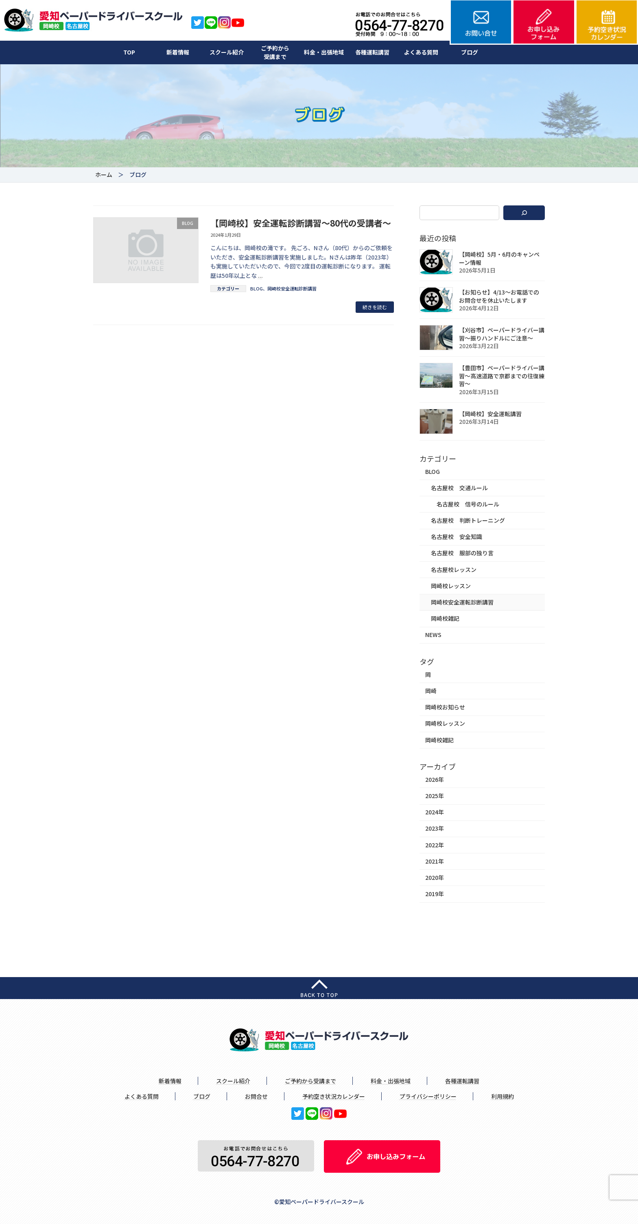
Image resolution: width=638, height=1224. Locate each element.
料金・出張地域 (324, 52)
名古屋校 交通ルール (459, 487)
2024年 (434, 812)
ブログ (469, 52)
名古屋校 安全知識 (456, 536)
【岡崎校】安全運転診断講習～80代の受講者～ (300, 223)
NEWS (433, 635)
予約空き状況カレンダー (333, 1096)
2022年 (434, 844)
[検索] (524, 212)
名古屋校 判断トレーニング (468, 520)
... (260, 275)
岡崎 (431, 691)
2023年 (434, 828)
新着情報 (177, 52)
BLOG (256, 288)
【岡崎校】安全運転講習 (490, 413)
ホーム (103, 174)
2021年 (434, 861)
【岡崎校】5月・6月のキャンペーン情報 (499, 258)
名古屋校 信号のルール (468, 504)
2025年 (434, 796)
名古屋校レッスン (453, 569)
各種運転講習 (372, 52)
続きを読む (375, 306)
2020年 (434, 877)
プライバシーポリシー (428, 1096)
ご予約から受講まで (275, 52)
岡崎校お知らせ (445, 707)
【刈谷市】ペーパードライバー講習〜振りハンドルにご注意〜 (501, 334)
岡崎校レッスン (451, 585)
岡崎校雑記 (445, 618)
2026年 (434, 779)
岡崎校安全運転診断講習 (292, 288)
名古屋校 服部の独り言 (462, 553)
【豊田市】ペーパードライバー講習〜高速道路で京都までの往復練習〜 (501, 376)
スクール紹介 (227, 52)
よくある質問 (421, 52)
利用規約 (502, 1096)
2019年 (434, 894)
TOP (129, 52)
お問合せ (256, 1096)
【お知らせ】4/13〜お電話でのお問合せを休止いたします (499, 296)
